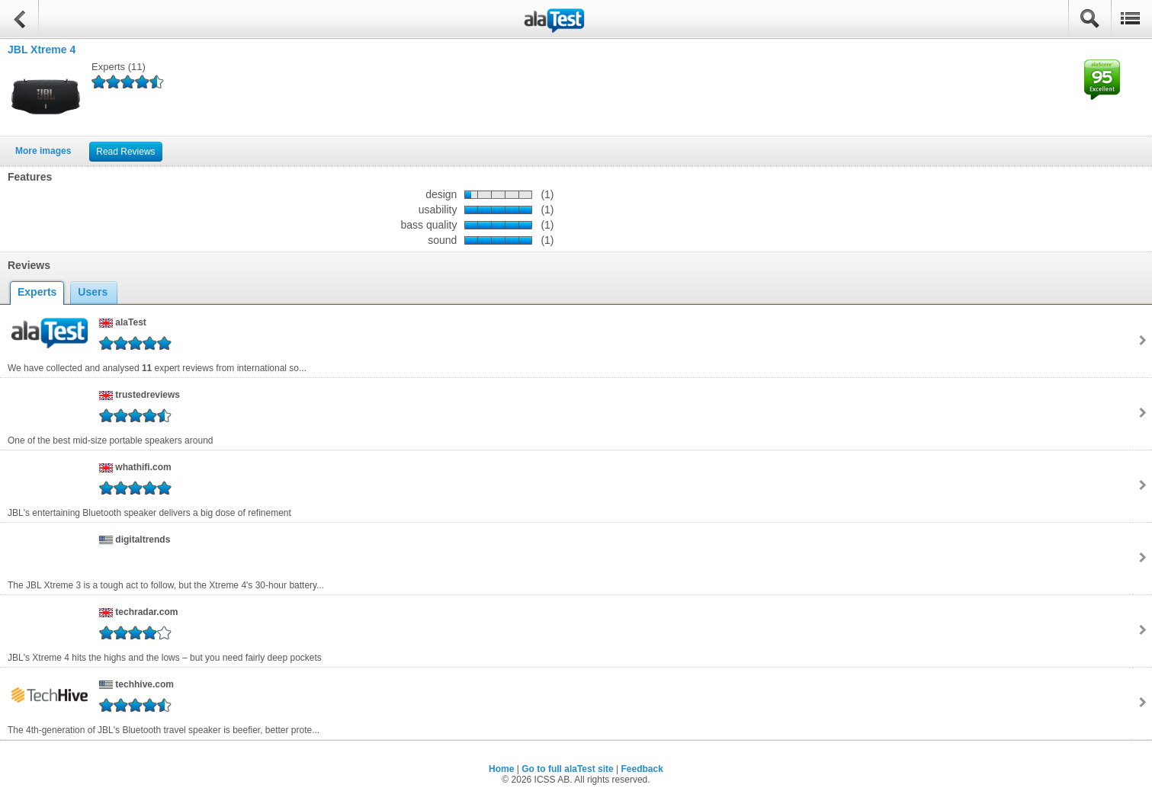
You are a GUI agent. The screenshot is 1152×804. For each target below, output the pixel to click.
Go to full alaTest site (567, 769)
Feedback (642, 769)
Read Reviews (125, 151)
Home (501, 769)
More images (43, 151)
